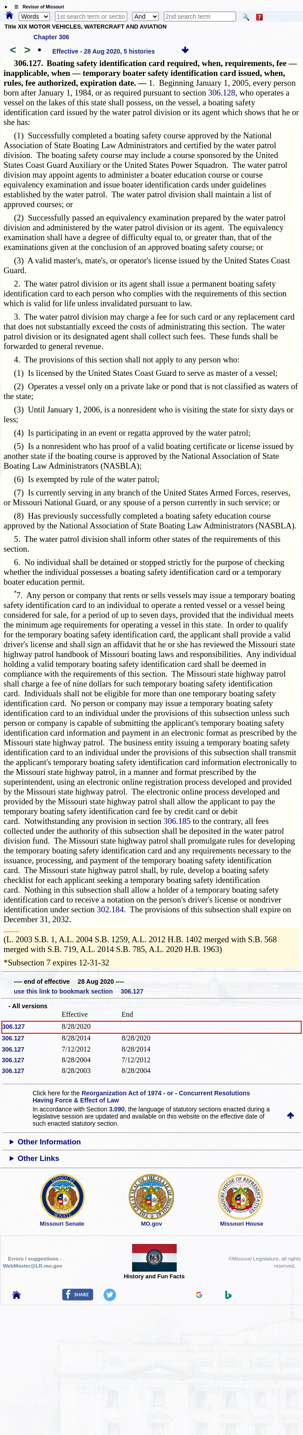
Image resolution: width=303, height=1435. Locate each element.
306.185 (177, 821)
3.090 (117, 1109)
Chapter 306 (51, 37)
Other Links (38, 1158)
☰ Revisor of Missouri (37, 6)
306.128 (222, 92)
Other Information (49, 1142)
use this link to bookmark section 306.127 (78, 991)
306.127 (13, 1026)
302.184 (110, 909)
